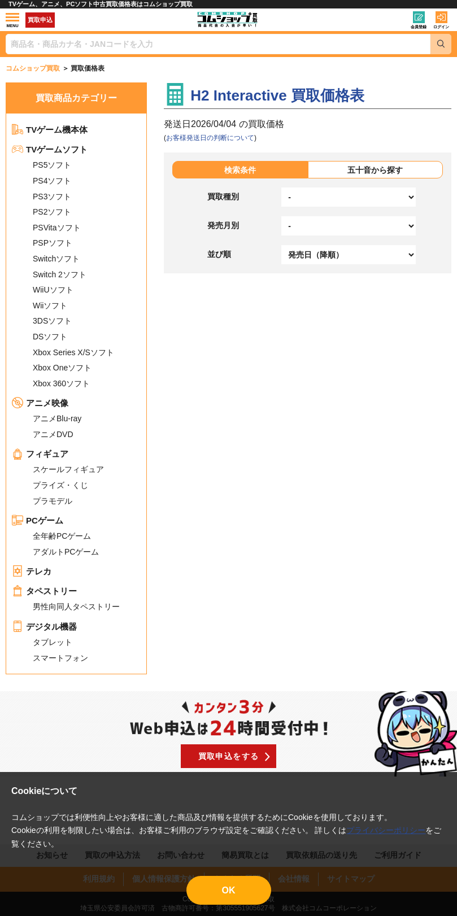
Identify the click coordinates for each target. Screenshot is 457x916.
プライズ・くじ (60, 485)
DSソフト (50, 336)
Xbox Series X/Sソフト (73, 352)
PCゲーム (37, 520)
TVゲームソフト (50, 149)
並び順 (219, 254)
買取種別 (223, 196)
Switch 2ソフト (59, 274)
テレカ (31, 571)
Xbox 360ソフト (61, 383)
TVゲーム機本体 (50, 129)
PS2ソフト (52, 211)
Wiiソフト (50, 305)
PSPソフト (52, 242)
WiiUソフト (53, 289)
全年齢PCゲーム (62, 535)
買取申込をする (228, 756)
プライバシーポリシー (385, 830)
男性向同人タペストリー (76, 606)
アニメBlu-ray (57, 418)
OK (229, 890)
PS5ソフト (52, 164)
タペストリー (44, 591)
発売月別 (223, 225)
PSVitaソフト (57, 227)
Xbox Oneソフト (62, 367)
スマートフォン (60, 657)
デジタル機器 (44, 626)
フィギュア (40, 454)
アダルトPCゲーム (66, 551)
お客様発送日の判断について (210, 138)
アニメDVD (53, 434)
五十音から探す (375, 170)
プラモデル (52, 500)
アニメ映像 (40, 403)
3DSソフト (52, 320)
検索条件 (240, 170)
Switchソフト (56, 258)
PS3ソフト (52, 196)
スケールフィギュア (68, 469)
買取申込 (40, 19)
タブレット (52, 642)
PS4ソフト (52, 180)
